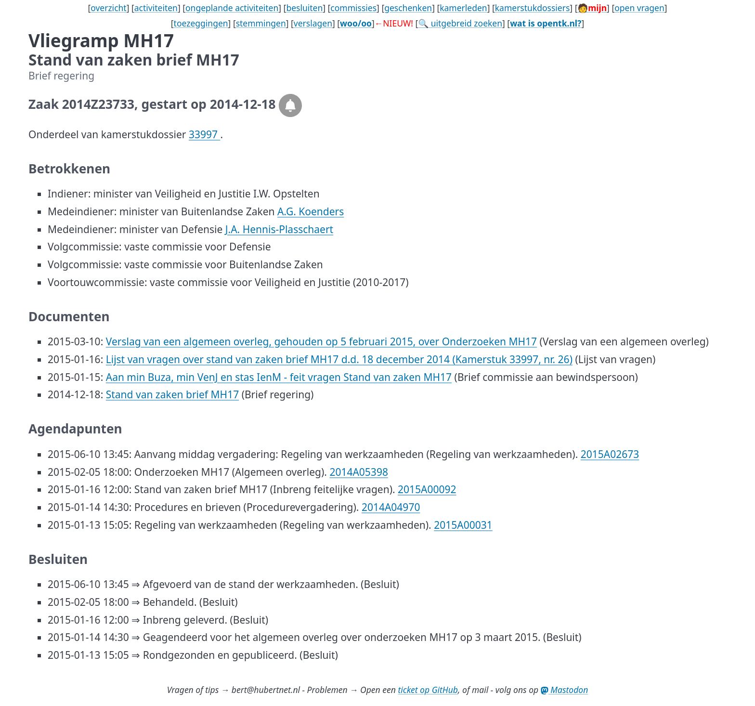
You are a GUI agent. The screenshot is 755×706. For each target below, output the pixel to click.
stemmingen (261, 23)
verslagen (313, 23)
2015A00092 (427, 489)
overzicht (109, 7)
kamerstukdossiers (532, 7)
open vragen (639, 7)
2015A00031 (463, 525)
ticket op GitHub (428, 689)
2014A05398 (358, 472)
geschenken (408, 7)
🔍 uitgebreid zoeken (460, 23)
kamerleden (463, 7)
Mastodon (564, 689)
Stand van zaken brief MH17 (172, 394)
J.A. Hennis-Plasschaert (279, 229)
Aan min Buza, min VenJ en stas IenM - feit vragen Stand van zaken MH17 (279, 377)
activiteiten (156, 7)
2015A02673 (610, 454)
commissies (353, 7)
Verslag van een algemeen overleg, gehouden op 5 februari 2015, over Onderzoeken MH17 (321, 341)
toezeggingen (201, 23)
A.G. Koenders (310, 211)
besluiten (304, 7)
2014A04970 (391, 507)
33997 (205, 134)
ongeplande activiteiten (231, 7)
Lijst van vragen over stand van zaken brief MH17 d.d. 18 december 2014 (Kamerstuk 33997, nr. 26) (339, 359)
